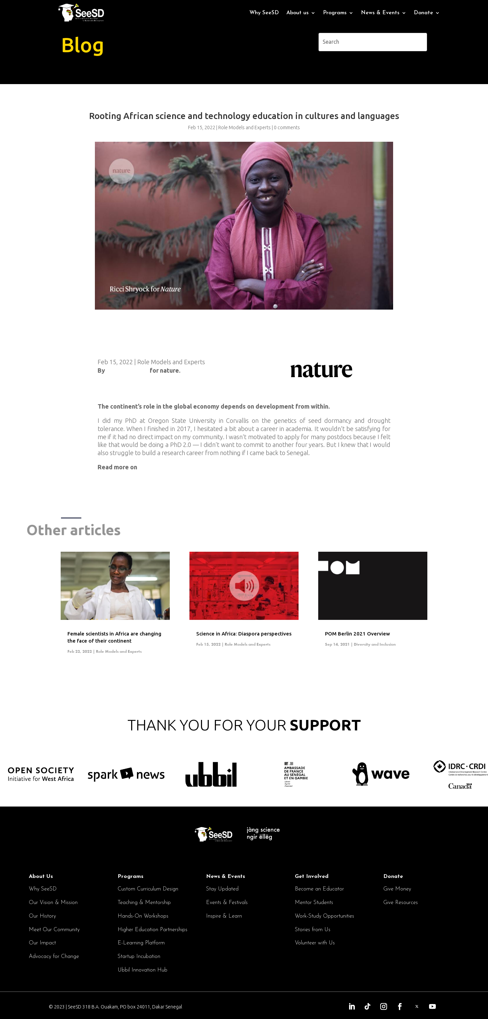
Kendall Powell (127, 370)
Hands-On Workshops (143, 916)
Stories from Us (312, 930)
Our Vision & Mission (53, 902)
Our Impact (42, 943)
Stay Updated (222, 889)
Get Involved (311, 876)
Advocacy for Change (54, 956)
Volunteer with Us (315, 943)
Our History (42, 916)
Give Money (397, 889)
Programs (335, 13)
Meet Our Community (54, 930)
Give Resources (400, 902)
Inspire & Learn (224, 916)
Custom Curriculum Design (148, 889)
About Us (41, 876)
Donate (423, 13)
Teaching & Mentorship (144, 902)
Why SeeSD (264, 13)
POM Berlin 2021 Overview (357, 633)
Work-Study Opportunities (324, 916)
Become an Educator (319, 889)
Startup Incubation (139, 956)
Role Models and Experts (171, 361)
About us (297, 13)
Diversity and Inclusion (375, 644)
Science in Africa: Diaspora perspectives (243, 633)
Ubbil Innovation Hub (142, 970)
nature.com (154, 467)
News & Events (380, 13)
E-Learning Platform (141, 943)
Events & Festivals (227, 902)
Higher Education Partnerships (152, 930)
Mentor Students (314, 902)
